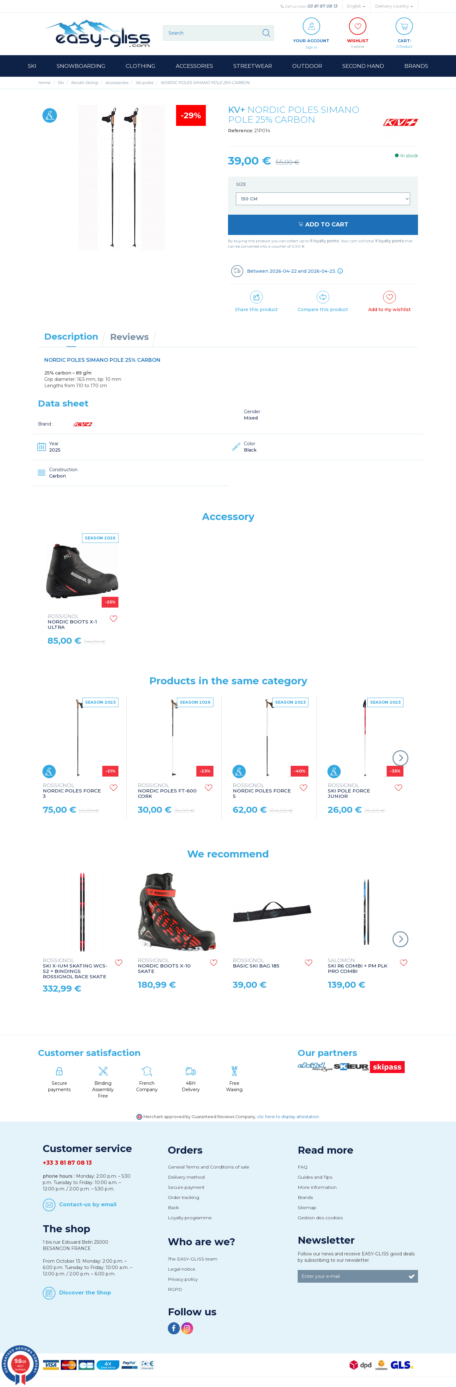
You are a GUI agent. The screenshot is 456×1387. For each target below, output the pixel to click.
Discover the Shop (85, 1293)
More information (317, 1187)
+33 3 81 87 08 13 (67, 1163)
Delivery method (186, 1177)
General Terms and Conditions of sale (208, 1167)
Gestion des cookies (320, 1218)
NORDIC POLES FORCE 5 (262, 791)
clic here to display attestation (288, 1117)
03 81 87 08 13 (322, 6)
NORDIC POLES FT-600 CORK (167, 791)
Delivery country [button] (394, 6)
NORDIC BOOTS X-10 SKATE (164, 966)
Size (241, 184)
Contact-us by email (88, 1204)
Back (173, 1208)
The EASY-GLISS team (192, 1259)
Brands (305, 1198)
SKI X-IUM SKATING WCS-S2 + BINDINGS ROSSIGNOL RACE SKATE (75, 969)
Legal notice (181, 1269)
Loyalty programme (190, 1218)
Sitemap (307, 1208)
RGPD (175, 1290)
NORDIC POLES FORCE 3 (72, 791)
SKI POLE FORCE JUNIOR (349, 791)
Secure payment (186, 1187)
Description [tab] (71, 336)
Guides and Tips (315, 1177)
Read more (325, 1150)
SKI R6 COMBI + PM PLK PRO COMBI (357, 966)
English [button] (356, 6)
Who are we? (201, 1242)
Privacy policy (183, 1279)
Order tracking (183, 1198)
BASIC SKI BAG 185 (256, 963)
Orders (185, 1150)
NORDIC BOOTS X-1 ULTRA (72, 622)
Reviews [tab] (129, 337)
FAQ (302, 1167)
